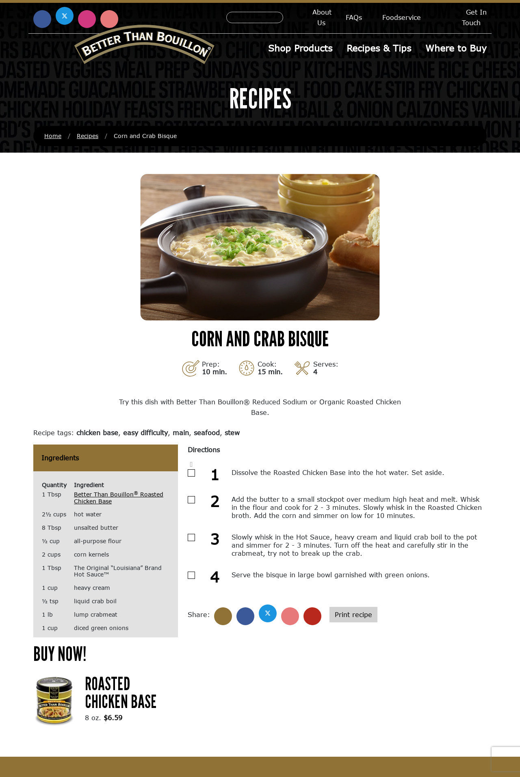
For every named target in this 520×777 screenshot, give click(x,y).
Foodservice (401, 17)
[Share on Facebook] (245, 616)
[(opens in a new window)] (54, 700)
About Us (322, 17)
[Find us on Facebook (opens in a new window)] (42, 19)
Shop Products (300, 48)
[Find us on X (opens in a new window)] (65, 16)
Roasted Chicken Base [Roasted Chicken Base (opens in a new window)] (121, 692)
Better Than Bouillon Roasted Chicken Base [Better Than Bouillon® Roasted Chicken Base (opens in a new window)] (118, 498)
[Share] (223, 616)
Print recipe (353, 614)
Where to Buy (456, 48)
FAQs (354, 17)
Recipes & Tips (379, 48)
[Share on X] (268, 613)
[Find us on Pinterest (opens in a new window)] (109, 19)
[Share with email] (312, 616)
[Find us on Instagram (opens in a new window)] (87, 19)
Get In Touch (474, 17)
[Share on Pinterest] (290, 616)
